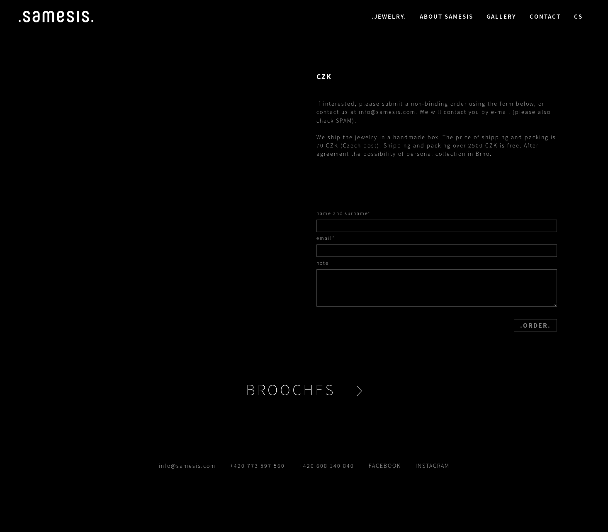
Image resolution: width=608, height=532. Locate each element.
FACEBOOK (385, 465)
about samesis (446, 16)
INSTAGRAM (433, 465)
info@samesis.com (387, 112)
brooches (291, 389)
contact (545, 16)
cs (578, 16)
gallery (501, 16)
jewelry (389, 16)
